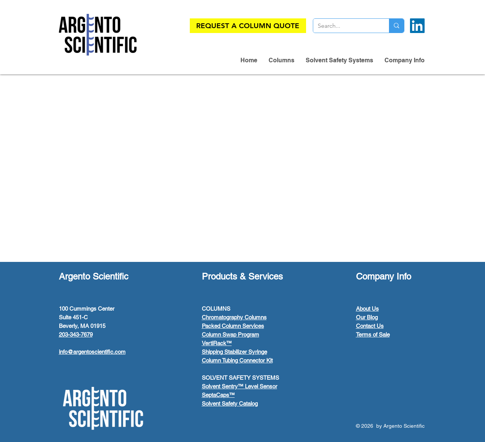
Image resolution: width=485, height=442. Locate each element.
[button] (281, 60)
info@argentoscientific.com (92, 352)
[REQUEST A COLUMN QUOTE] (248, 25)
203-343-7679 (76, 334)
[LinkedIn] (417, 25)
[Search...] (346, 26)
